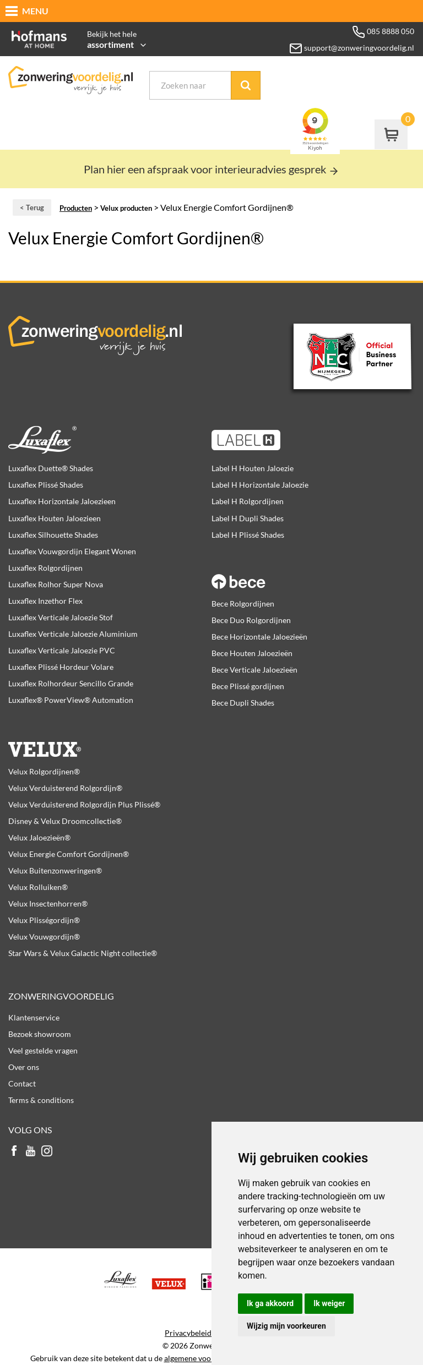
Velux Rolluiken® (38, 887)
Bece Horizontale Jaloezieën (259, 636)
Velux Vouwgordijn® (44, 936)
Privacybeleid (188, 1333)
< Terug (32, 207)
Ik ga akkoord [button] (270, 1303)
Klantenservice (33, 1017)
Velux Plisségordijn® (44, 920)
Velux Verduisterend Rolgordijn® (65, 788)
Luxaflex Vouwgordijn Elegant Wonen (72, 551)
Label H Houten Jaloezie (253, 468)
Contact (22, 1083)
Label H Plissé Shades (248, 534)
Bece (308, 575)
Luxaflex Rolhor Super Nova (55, 584)
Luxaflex (104, 440)
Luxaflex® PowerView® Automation (70, 700)
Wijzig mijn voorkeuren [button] (286, 1326)
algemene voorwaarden (204, 1358)
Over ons (23, 1067)
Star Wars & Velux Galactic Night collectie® (82, 953)
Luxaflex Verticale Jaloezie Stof (60, 617)
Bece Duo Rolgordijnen (251, 620)
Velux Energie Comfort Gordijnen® (68, 854)
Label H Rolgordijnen (248, 501)
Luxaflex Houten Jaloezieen (54, 518)
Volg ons (30, 1129)
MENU (35, 11)
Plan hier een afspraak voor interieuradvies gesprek (211, 169)
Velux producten (126, 208)
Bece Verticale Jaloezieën (254, 669)
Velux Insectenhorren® (48, 903)
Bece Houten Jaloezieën (252, 653)
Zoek (246, 85)
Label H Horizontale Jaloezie (260, 484)
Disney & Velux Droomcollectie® (65, 821)
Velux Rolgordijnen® (44, 771)
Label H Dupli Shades (248, 518)
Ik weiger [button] (329, 1303)
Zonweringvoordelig (61, 996)
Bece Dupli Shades (243, 702)
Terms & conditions (41, 1100)
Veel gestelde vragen (43, 1050)
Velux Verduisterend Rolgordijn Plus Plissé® (84, 804)
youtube (30, 1151)
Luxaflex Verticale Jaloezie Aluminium (73, 633)
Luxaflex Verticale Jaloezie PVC (61, 650)
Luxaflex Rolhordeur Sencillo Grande (70, 683)
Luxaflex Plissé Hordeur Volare (60, 666)
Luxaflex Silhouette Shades (53, 534)
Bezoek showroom (39, 1034)
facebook (13, 1151)
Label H (308, 440)
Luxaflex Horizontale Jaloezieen (62, 501)
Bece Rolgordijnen (243, 603)
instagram (46, 1151)
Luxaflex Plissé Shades (45, 484)
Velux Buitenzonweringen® (55, 870)
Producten (75, 208)
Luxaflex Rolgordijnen (45, 567)
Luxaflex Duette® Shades (50, 468)
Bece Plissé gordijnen (248, 686)
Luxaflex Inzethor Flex (45, 600)
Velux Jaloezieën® (39, 837)
